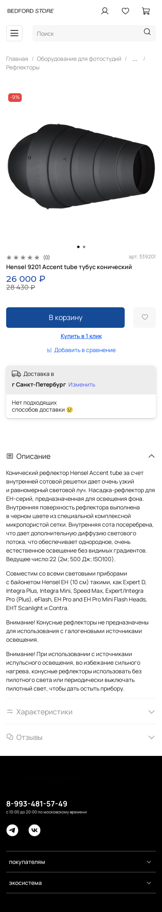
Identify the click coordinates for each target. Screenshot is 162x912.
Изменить (81, 384)
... (134, 58)
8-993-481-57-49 (36, 803)
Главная (17, 58)
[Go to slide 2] (84, 247)
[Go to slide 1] (78, 247)
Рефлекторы (22, 67)
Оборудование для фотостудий (79, 58)
